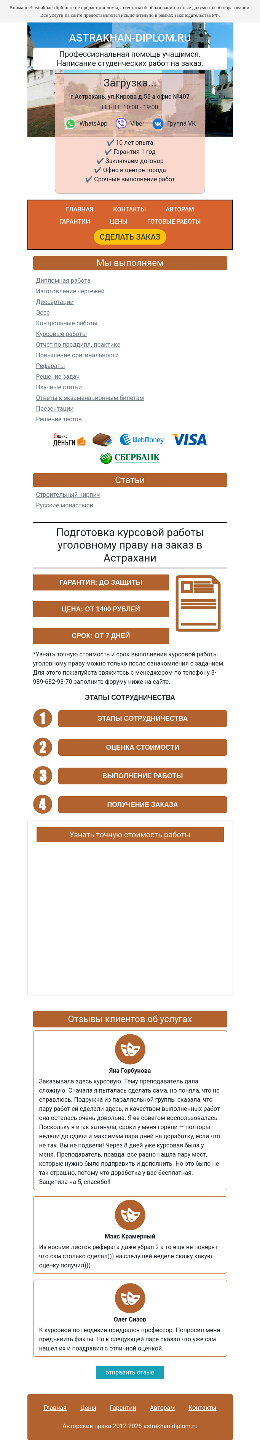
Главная (79, 209)
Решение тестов (59, 419)
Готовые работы (174, 221)
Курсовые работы (61, 334)
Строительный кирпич (68, 494)
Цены (119, 221)
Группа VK (181, 123)
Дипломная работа (63, 280)
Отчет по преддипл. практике (78, 344)
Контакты (129, 209)
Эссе (43, 312)
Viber (137, 123)
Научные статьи (59, 387)
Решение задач (58, 376)
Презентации (55, 408)
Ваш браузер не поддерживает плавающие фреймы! (130, 915)
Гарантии (74, 221)
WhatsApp (94, 123)
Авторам (180, 209)
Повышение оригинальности (77, 355)
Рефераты (50, 366)
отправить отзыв (130, 1372)
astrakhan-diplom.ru (130, 38)
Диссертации (55, 302)
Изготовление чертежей (70, 291)
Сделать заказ (130, 237)
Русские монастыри (64, 505)
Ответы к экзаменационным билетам (90, 398)
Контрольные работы (67, 323)
